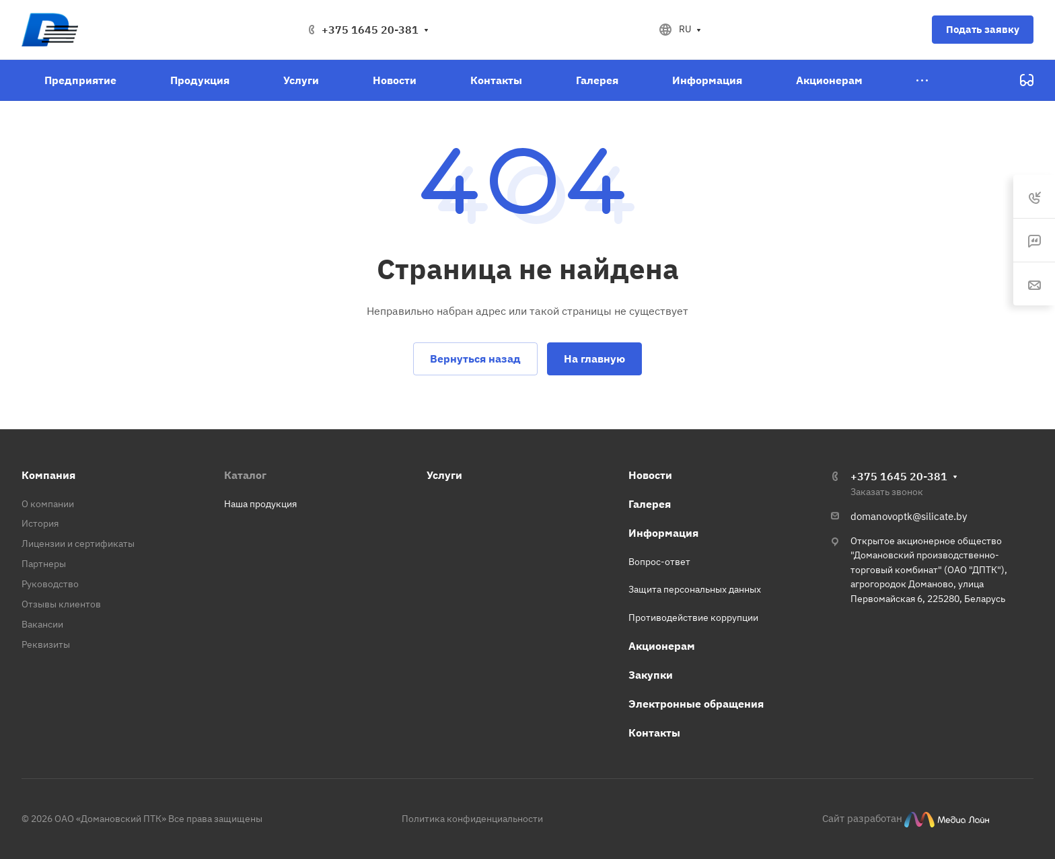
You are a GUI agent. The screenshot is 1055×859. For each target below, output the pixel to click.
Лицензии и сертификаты (78, 543)
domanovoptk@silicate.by (908, 516)
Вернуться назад (475, 358)
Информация (663, 532)
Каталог (245, 475)
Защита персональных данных (694, 589)
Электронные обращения (696, 703)
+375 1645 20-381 (370, 29)
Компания (48, 475)
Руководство (50, 584)
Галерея (649, 504)
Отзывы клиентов (61, 604)
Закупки (650, 674)
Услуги (444, 475)
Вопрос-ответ (659, 562)
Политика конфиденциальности (472, 819)
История (40, 523)
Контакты (654, 732)
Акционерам (661, 645)
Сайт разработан (862, 818)
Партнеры (44, 564)
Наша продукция (260, 504)
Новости (650, 475)
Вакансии (42, 624)
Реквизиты (46, 644)
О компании (48, 504)
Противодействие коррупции (693, 617)
